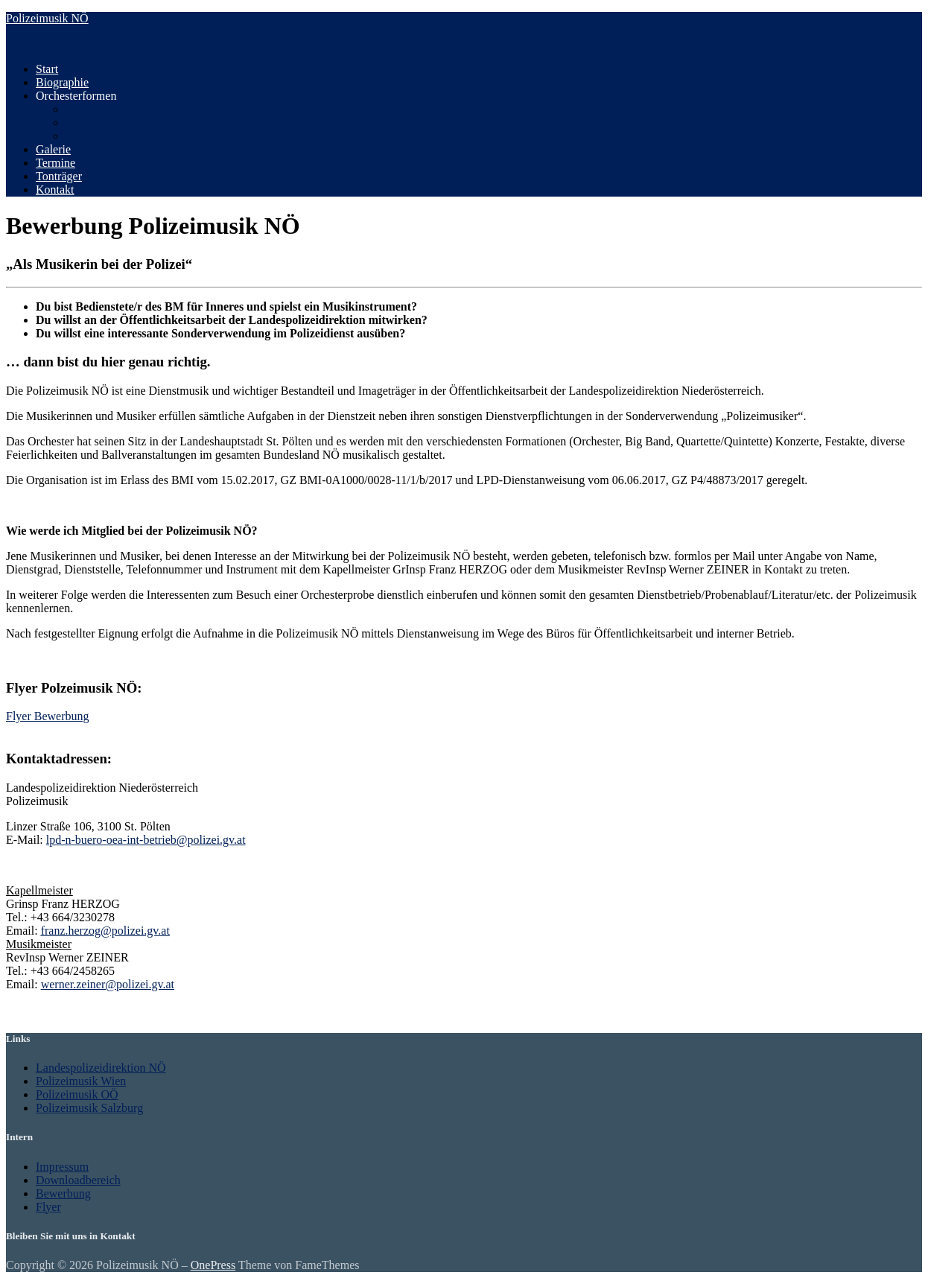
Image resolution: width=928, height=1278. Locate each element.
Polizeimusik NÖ (47, 18)
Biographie (62, 82)
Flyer (48, 1207)
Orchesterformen (76, 95)
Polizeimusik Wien (81, 1081)
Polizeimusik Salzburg (89, 1107)
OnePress (213, 1265)
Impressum (62, 1166)
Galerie (53, 149)
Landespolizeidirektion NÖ (101, 1067)
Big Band (88, 122)
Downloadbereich (78, 1180)
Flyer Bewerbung (47, 716)
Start (47, 69)
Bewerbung (63, 1193)
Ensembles (91, 136)
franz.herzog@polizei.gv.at (105, 930)
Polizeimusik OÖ (77, 1094)
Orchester (89, 109)
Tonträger (59, 176)
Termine (55, 162)
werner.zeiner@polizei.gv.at (107, 984)
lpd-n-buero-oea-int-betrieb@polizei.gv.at (146, 839)
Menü (20, 43)
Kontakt (55, 189)
